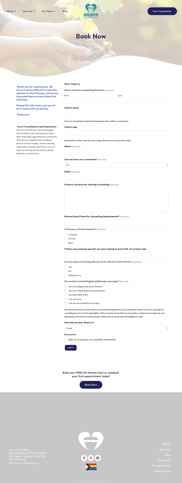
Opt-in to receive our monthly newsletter (92, 338)
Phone (72, 146)
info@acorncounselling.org (26, 461)
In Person (72, 234)
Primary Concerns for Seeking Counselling (91, 184)
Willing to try (74, 274)
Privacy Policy (161, 464)
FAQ (167, 453)
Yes (70, 266)
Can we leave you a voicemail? (85, 159)
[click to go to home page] (91, 439)
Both (70, 242)
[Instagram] (91, 457)
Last (120, 95)
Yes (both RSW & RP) (78, 294)
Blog (65, 11)
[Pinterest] (98, 457)
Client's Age (70, 126)
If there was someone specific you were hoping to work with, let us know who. (105, 248)
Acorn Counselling (20, 448)
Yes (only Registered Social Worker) (85, 285)
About (11, 11)
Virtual (71, 238)
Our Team (49, 11)
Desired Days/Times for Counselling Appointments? (96, 215)
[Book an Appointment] (91, 383)
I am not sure (74, 298)
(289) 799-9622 (19, 458)
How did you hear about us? (79, 321)
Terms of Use (162, 469)
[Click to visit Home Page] (91, 11)
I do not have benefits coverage (83, 302)
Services (29, 11)
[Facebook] (83, 457)
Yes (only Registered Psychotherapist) (86, 290)
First (66, 95)
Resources (163, 459)
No (69, 270)
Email (72, 171)
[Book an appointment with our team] (162, 11)
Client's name (71, 107)
